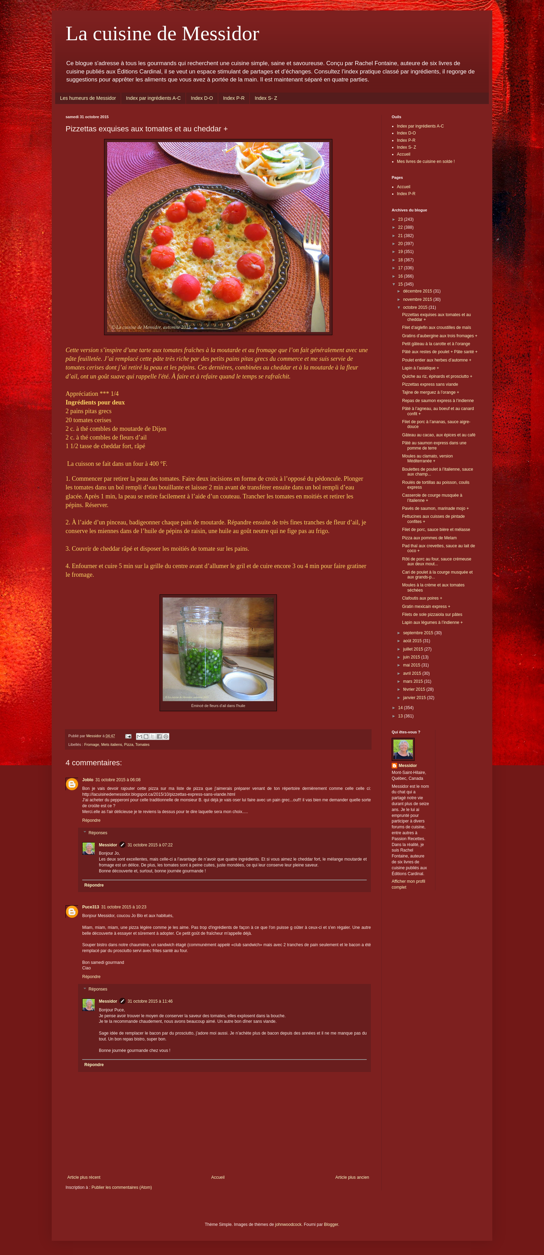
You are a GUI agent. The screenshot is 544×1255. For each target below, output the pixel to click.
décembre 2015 (418, 291)
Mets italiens (111, 744)
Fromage (91, 744)
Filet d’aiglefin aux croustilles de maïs (436, 327)
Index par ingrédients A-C (153, 98)
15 (401, 284)
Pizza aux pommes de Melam (429, 537)
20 (401, 243)
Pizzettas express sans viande (430, 384)
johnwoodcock (288, 1224)
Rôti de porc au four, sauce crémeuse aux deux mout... (436, 561)
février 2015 (414, 689)
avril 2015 (412, 673)
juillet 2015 (413, 649)
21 (401, 235)
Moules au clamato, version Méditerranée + (427, 458)
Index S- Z (266, 98)
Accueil (218, 1177)
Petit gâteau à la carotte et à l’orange (436, 343)
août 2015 (413, 640)
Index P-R (234, 98)
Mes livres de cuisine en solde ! (426, 161)
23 (401, 219)
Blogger (331, 1224)
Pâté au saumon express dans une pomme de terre (434, 445)
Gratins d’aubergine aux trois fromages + (439, 335)
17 (401, 267)
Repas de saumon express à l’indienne (438, 400)
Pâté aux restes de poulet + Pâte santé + (439, 351)
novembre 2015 (418, 299)
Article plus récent (83, 1177)
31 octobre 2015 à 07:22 (150, 845)
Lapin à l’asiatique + (420, 368)
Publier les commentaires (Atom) (122, 1187)
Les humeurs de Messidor (88, 98)
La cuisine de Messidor (162, 33)
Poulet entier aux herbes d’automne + (436, 360)
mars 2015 (413, 681)
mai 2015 (412, 665)
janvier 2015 (415, 697)
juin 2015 (412, 657)
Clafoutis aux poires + (422, 598)
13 (401, 716)
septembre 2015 (418, 632)
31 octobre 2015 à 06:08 (118, 779)
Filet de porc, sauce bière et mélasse (436, 529)
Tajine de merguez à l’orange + (430, 392)
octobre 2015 (415, 307)
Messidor (108, 845)
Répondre (91, 820)
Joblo (87, 779)
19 (401, 251)
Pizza (128, 744)
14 (401, 707)
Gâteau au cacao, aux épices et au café (438, 435)
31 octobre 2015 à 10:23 (123, 907)
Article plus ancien (352, 1177)
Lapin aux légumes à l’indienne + (432, 622)
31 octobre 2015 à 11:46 (150, 1001)
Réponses (97, 832)
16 (401, 276)
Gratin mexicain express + (426, 606)
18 (401, 260)
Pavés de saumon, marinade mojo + (435, 508)
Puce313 (90, 907)
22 (401, 227)
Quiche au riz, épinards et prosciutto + (437, 376)
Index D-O (202, 98)
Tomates (142, 744)
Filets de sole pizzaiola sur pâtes (432, 614)
